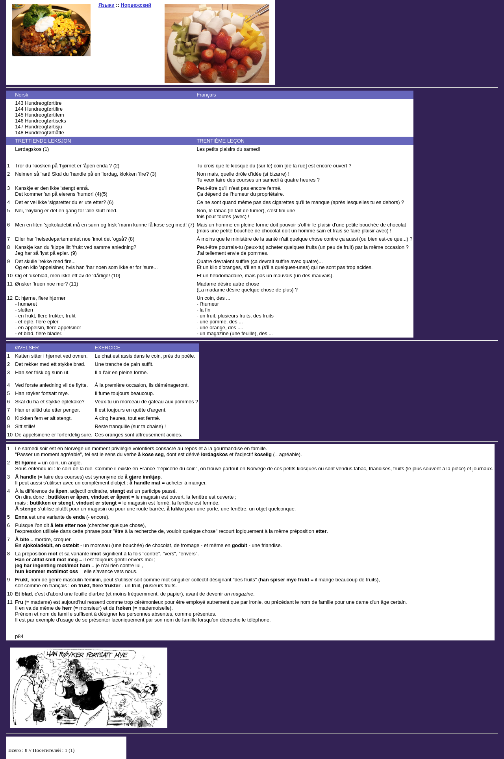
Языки (106, 5)
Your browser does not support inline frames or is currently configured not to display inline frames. (66, 752)
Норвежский (135, 5)
